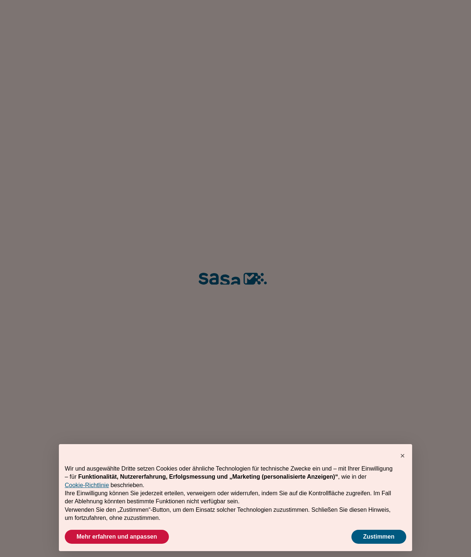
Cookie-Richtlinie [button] (87, 485)
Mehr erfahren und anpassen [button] (117, 536)
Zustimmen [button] (378, 536)
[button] (402, 456)
